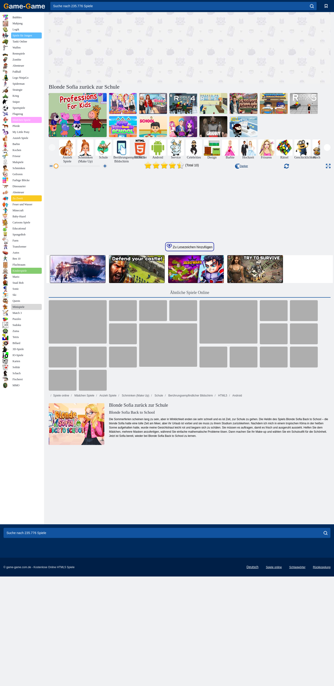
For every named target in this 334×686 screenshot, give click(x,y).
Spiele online (61, 537)
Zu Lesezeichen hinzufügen (189, 388)
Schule (158, 537)
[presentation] (52, 147)
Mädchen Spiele (84, 537)
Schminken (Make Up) (135, 537)
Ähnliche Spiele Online (189, 434)
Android (237, 537)
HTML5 (222, 537)
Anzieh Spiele (107, 537)
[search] (312, 6)
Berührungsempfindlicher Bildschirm (190, 537)
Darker (241, 166)
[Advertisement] (119, 47)
